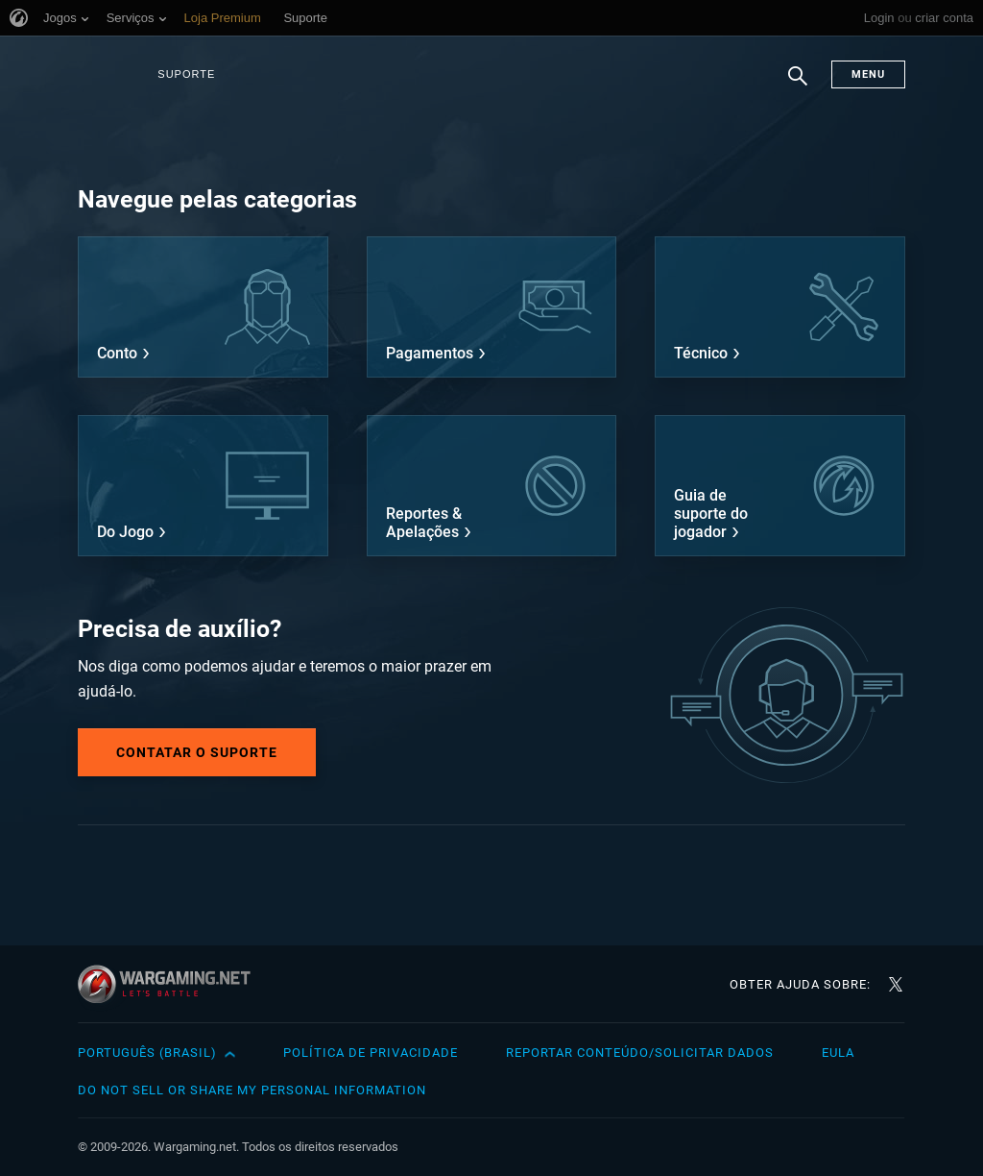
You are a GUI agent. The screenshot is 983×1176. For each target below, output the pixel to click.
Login (879, 18)
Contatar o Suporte (196, 752)
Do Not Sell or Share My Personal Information (252, 1090)
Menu (868, 74)
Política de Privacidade (370, 1052)
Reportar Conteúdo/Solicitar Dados (640, 1052)
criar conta (944, 18)
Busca (797, 85)
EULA (838, 1052)
